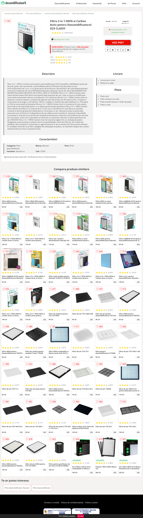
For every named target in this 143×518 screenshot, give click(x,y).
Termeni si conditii (51, 502)
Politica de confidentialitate (72, 502)
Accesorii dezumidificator (14, 13)
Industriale (97, 3)
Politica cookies (91, 502)
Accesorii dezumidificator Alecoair (57, 13)
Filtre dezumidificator (34, 13)
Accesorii (136, 3)
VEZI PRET (118, 42)
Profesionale (81, 3)
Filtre (124, 3)
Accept (80, 516)
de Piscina (112, 3)
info (21, 207)
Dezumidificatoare (62, 3)
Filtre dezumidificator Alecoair (83, 13)
